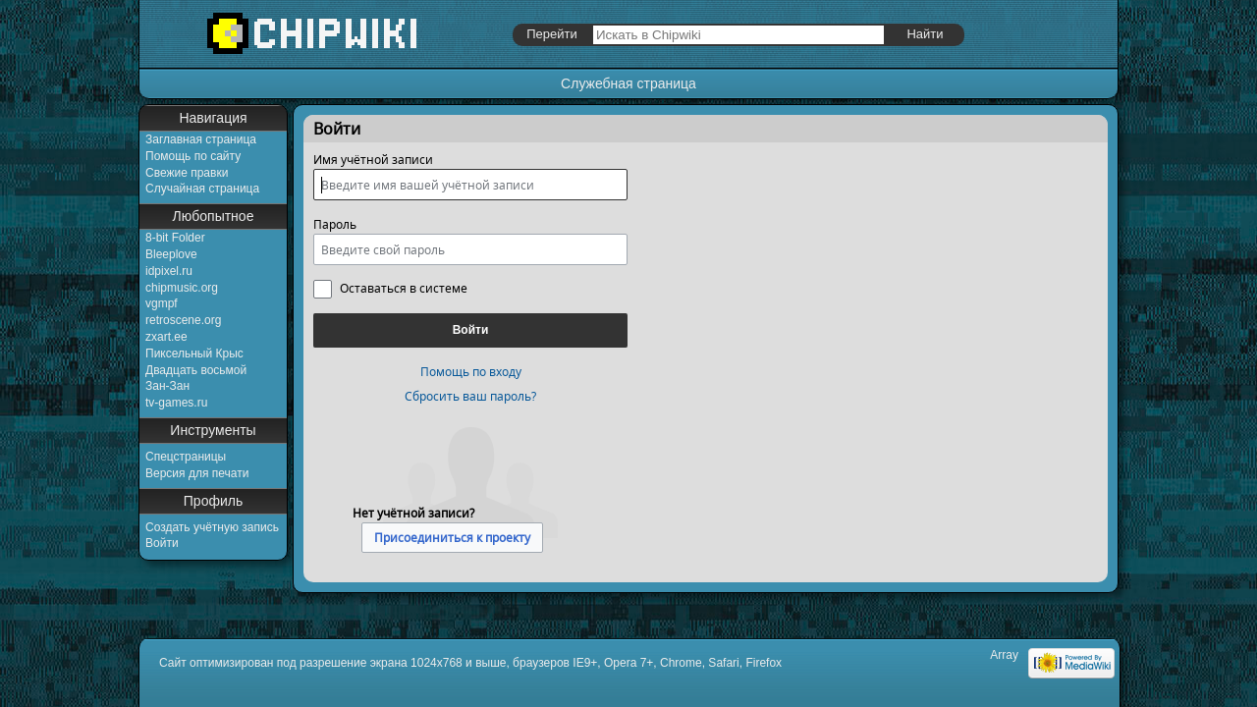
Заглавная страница (200, 139)
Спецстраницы (185, 456)
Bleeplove (171, 254)
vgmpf (161, 303)
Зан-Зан (167, 386)
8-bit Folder (175, 238)
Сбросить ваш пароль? (470, 396)
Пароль (334, 224)
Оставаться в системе (403, 288)
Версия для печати (196, 473)
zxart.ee (166, 337)
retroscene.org (183, 320)
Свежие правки (186, 173)
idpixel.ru (168, 271)
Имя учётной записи (373, 159)
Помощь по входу (470, 371)
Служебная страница (628, 83)
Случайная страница (202, 188)
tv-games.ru (176, 402)
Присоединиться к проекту (452, 537)
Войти (162, 543)
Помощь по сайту (193, 156)
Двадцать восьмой (195, 370)
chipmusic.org (181, 288)
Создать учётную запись (212, 527)
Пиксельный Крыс (194, 353)
